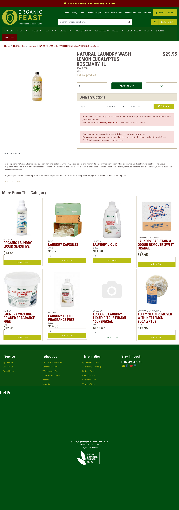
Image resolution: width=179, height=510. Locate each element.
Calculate (163, 106)
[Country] (114, 106)
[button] (161, 85)
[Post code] (139, 106)
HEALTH (116, 30)
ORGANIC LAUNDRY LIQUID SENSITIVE (17, 245)
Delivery (147, 12)
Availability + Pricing (91, 393)
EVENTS (160, 30)
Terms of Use (88, 411)
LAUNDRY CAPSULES (63, 244)
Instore (46, 406)
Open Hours (8, 398)
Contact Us (8, 393)
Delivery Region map (109, 122)
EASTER (8, 30)
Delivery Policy (88, 398)
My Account (8, 389)
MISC (147, 30)
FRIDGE (34, 30)
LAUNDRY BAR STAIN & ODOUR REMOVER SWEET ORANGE (156, 244)
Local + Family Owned (74, 12)
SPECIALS (9, 37)
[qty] (90, 106)
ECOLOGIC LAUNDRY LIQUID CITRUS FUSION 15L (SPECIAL (109, 318)
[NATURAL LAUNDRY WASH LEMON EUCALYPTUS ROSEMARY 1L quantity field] (92, 85)
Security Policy (89, 406)
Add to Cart (126, 85)
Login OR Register (165, 12)
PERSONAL (100, 30)
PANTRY (49, 30)
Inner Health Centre (113, 12)
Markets (46, 411)
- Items (168, 21)
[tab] (12, 153)
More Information (12, 153)
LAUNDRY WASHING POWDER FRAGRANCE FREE (19, 318)
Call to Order (112, 337)
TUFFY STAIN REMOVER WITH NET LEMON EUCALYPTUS (155, 318)
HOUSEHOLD (81, 30)
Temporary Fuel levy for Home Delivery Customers (89, 3)
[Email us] (123, 392)
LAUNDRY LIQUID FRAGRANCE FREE (61, 318)
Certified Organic (94, 12)
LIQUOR (64, 30)
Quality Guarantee (90, 389)
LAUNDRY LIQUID (105, 244)
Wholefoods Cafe (133, 12)
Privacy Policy (88, 402)
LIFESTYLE (132, 30)
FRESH (20, 30)
